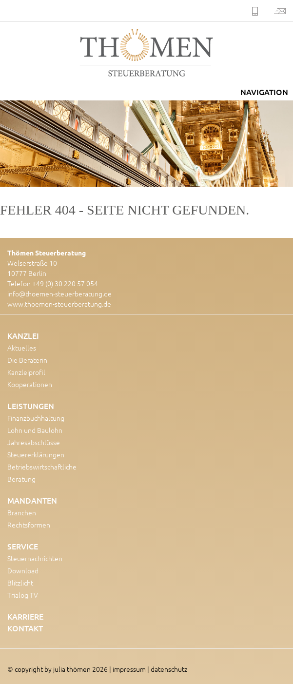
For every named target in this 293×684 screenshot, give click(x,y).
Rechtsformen (28, 524)
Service (22, 546)
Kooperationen (29, 384)
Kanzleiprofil (26, 372)
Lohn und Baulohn (34, 430)
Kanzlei (23, 335)
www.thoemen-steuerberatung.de (59, 304)
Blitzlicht (20, 582)
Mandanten (32, 500)
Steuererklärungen (35, 454)
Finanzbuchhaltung (35, 418)
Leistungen (30, 405)
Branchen (21, 512)
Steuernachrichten (34, 558)
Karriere (25, 616)
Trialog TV (22, 595)
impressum (129, 669)
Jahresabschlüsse (33, 442)
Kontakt (25, 628)
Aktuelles (21, 347)
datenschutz (169, 669)
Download (23, 570)
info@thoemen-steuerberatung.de (59, 293)
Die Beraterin (27, 360)
